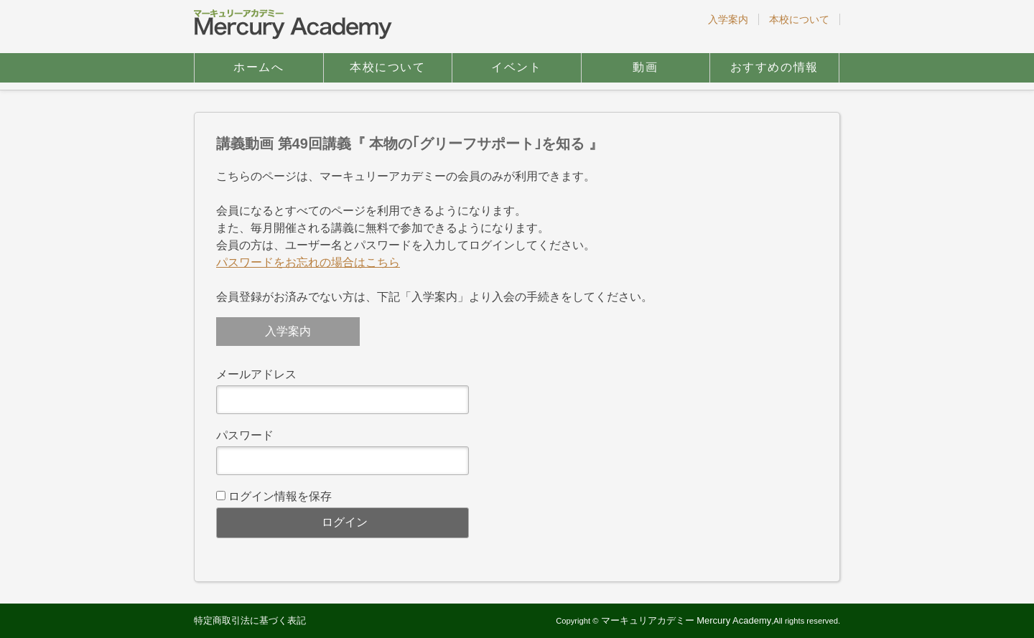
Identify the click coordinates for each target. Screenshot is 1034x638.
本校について (799, 19)
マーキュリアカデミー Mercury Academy (686, 620)
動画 (645, 67)
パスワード (245, 435)
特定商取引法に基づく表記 (250, 620)
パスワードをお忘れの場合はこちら (308, 262)
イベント (516, 67)
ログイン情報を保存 (280, 496)
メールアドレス (256, 374)
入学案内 (728, 19)
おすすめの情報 (774, 67)
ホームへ (258, 67)
